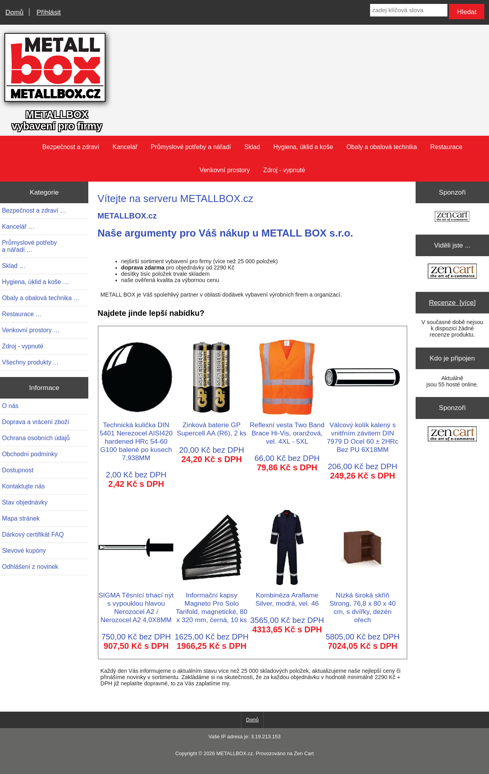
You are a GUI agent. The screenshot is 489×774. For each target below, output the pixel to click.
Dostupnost (17, 470)
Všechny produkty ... (30, 362)
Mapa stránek (21, 518)
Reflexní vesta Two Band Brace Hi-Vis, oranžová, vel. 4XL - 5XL (287, 429)
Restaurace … (22, 314)
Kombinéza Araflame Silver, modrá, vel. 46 (287, 595)
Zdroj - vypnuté (284, 170)
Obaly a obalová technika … (41, 298)
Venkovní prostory (225, 170)
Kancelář (125, 147)
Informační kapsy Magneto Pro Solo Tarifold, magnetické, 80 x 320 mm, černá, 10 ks (211, 603)
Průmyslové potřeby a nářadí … (29, 246)
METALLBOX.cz (234, 753)
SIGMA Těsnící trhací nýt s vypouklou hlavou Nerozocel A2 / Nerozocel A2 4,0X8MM (136, 603)
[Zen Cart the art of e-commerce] (452, 217)
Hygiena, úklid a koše (303, 147)
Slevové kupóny (24, 550)
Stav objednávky (24, 502)
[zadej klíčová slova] (408, 10)
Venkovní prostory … (31, 330)
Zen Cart (304, 753)
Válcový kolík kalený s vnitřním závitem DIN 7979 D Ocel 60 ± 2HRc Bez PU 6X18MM (362, 433)
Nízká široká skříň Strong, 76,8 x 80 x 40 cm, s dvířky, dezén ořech (362, 603)
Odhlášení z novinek (30, 566)
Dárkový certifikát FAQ (33, 534)
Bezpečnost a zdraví (70, 147)
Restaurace (446, 147)
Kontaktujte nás (23, 486)
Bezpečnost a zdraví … (34, 210)
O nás (10, 405)
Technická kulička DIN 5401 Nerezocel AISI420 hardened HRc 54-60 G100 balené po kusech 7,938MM (136, 437)
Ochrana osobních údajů (35, 438)
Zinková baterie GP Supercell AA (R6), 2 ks (211, 425)
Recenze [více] (452, 302)
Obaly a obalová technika (382, 147)
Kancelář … (18, 226)
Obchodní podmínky (30, 454)
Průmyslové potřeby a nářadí (191, 147)
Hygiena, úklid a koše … (35, 282)
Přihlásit (48, 12)
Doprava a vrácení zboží (35, 422)
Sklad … (14, 265)
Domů (14, 12)
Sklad (252, 147)
